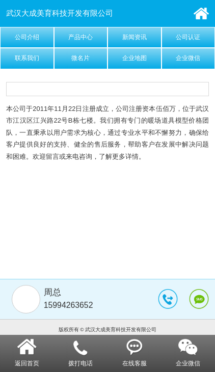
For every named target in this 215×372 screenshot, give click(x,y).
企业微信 (188, 58)
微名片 (80, 58)
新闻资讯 (134, 37)
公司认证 (188, 37)
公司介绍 (27, 37)
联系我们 (27, 58)
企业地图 (134, 58)
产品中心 (80, 37)
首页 (201, 14)
